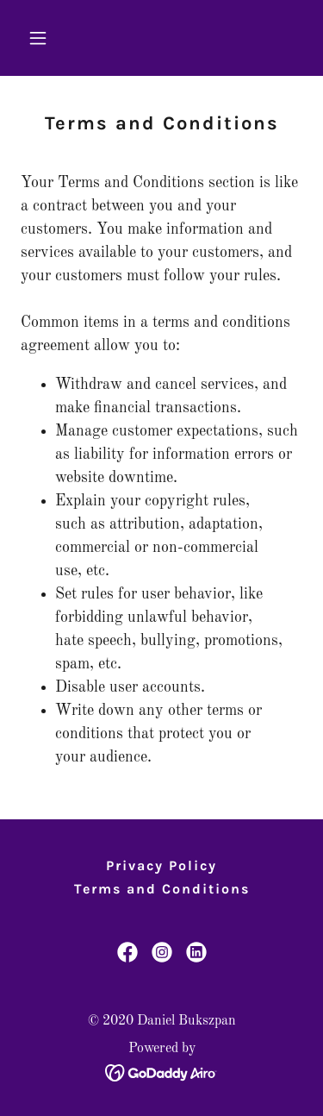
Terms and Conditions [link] (162, 889)
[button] (42, 38)
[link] (127, 952)
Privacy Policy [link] (161, 865)
